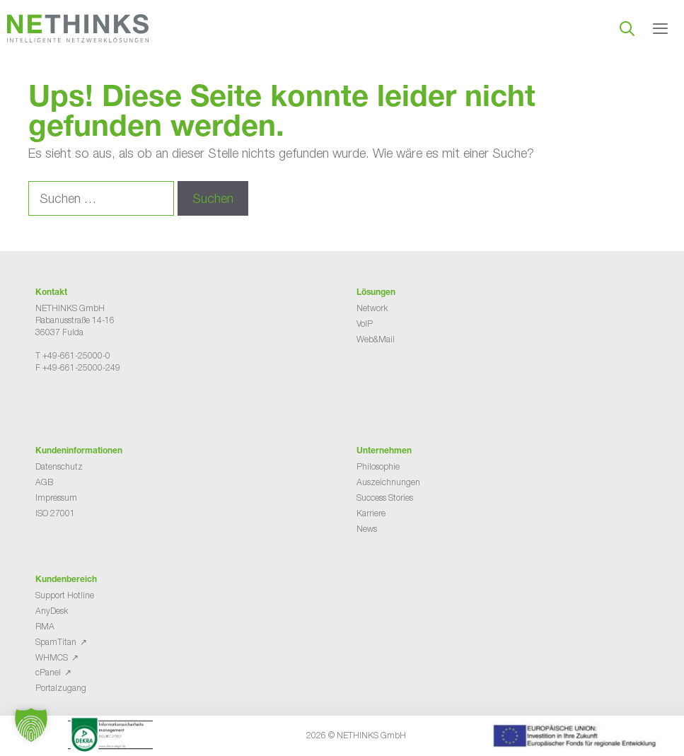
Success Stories (385, 497)
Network (372, 308)
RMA (44, 626)
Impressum (56, 497)
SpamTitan (55, 641)
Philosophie (378, 466)
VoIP (365, 323)
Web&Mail (376, 339)
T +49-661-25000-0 (72, 355)
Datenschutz (59, 466)
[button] (31, 725)
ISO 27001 (55, 513)
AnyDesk (51, 610)
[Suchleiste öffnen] (627, 28)
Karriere (371, 513)
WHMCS (51, 657)
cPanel (48, 672)
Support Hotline (64, 595)
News (367, 528)
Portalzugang (60, 687)
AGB (44, 482)
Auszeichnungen (388, 482)
